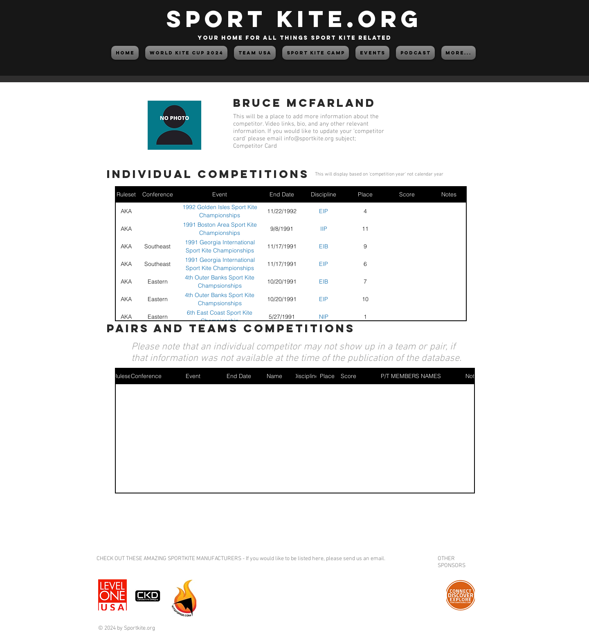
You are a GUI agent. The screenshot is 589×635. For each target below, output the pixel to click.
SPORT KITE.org (294, 18)
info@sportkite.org (309, 138)
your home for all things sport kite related (294, 37)
